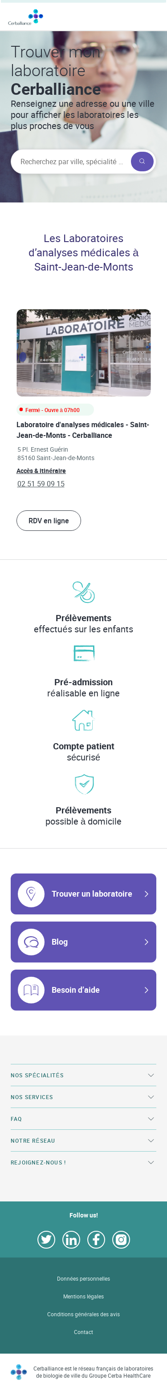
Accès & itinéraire (41, 470)
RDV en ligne (49, 521)
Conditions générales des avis (83, 1314)
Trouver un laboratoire (92, 893)
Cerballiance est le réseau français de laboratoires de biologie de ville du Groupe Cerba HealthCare (93, 1372)
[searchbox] (69, 161)
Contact (83, 1332)
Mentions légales (83, 1296)
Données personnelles (83, 1278)
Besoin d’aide (76, 989)
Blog (60, 941)
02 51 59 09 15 (41, 484)
